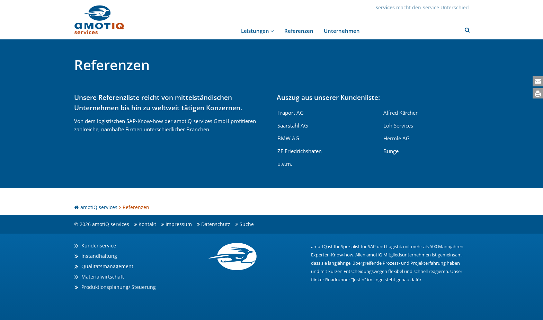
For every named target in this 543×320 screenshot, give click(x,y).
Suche (247, 224)
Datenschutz (215, 224)
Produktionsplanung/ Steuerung (118, 287)
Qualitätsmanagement (107, 266)
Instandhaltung (99, 256)
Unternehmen (342, 30)
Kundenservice (98, 245)
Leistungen (257, 30)
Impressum (179, 224)
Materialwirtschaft (102, 276)
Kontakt (147, 224)
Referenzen (298, 30)
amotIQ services (98, 207)
